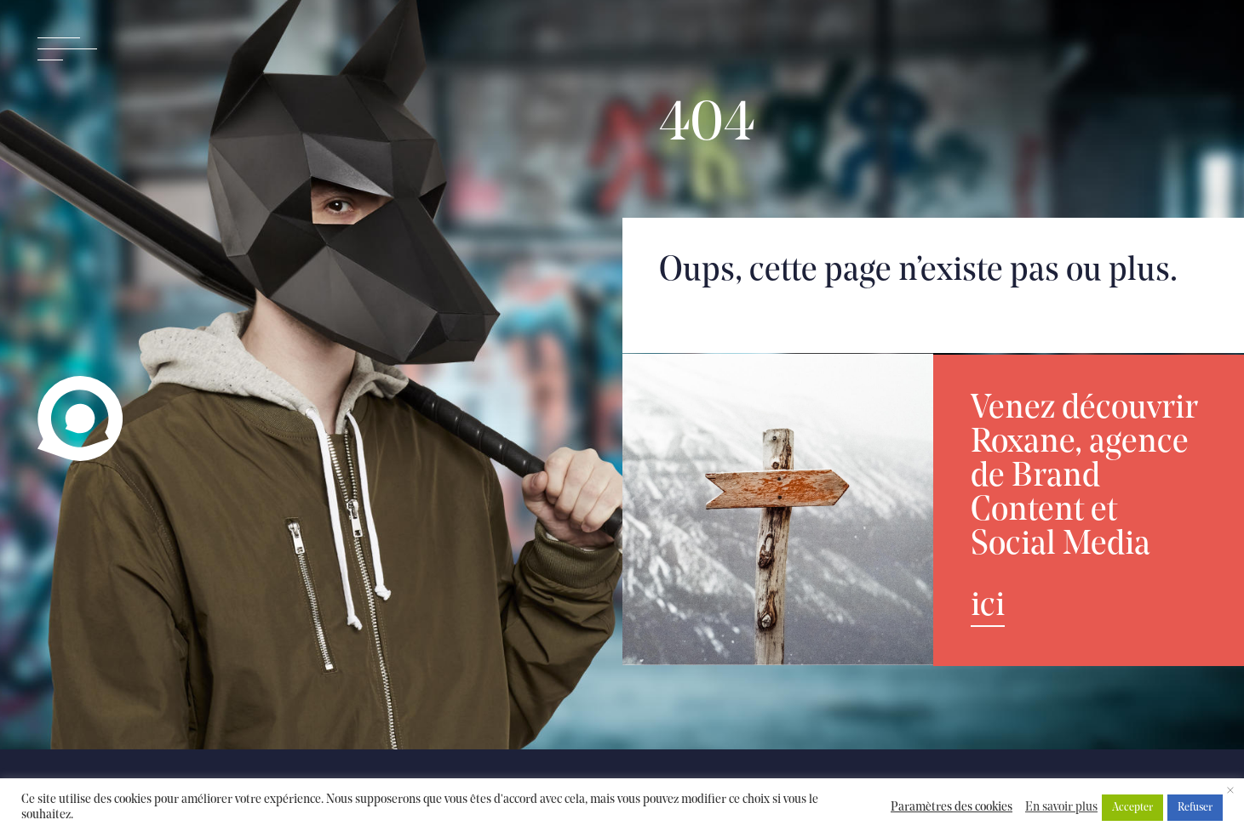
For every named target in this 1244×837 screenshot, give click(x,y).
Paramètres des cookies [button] (951, 807)
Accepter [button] (1132, 807)
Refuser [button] (1195, 807)
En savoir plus (1061, 807)
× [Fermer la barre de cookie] (1230, 792)
